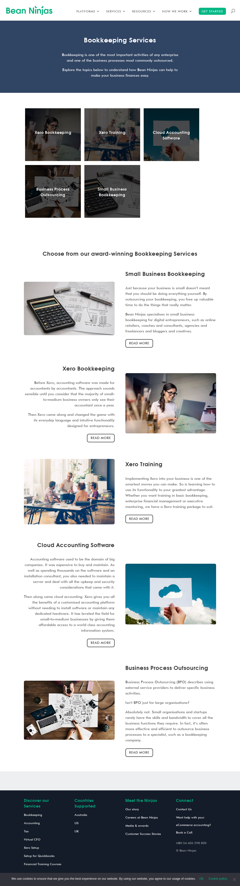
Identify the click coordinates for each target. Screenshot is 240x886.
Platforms (85, 11)
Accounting (32, 823)
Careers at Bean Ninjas (141, 817)
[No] (234, 879)
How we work (175, 11)
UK (77, 831)
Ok (201, 878)
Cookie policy (218, 878)
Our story (132, 809)
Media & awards (137, 825)
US (77, 823)
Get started (212, 11)
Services (113, 11)
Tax (26, 831)
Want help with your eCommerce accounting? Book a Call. (193, 824)
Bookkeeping (33, 815)
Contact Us (184, 809)
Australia (81, 815)
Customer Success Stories (143, 834)
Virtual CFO (32, 839)
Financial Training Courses (42, 864)
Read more (139, 343)
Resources (141, 11)
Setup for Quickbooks (39, 856)
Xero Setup (31, 847)
